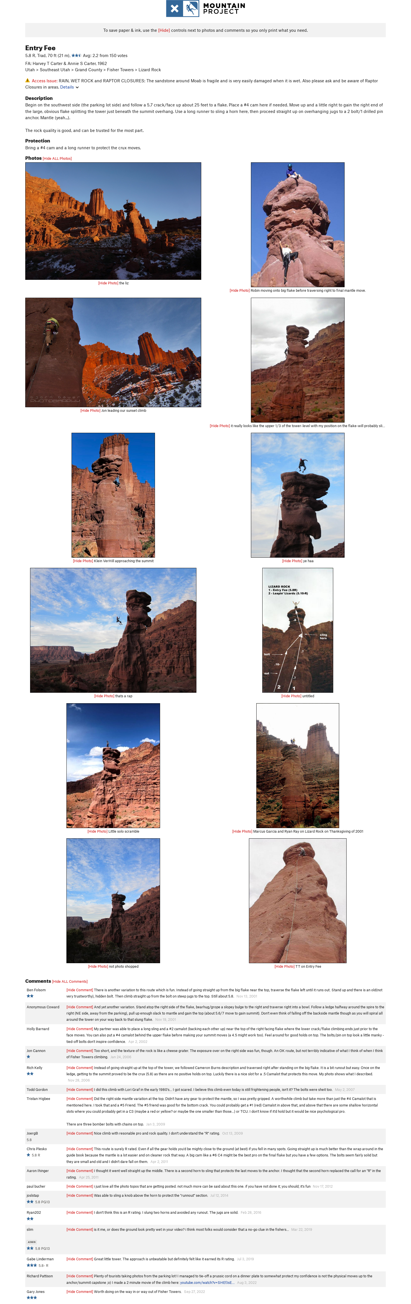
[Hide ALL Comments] (70, 981)
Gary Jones (36, 1291)
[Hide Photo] (108, 283)
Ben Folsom (36, 990)
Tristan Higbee (38, 1098)
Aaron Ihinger (38, 1170)
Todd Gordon (37, 1089)
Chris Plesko (37, 1148)
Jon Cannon (36, 1050)
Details (69, 86)
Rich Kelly (34, 1067)
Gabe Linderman (40, 1259)
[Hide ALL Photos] (57, 158)
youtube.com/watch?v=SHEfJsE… (207, 1282)
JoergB (32, 1133)
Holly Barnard (38, 1028)
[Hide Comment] (79, 990)
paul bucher (36, 1186)
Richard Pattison (40, 1276)
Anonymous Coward (43, 1007)
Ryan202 (34, 1212)
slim (30, 1229)
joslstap (33, 1195)
